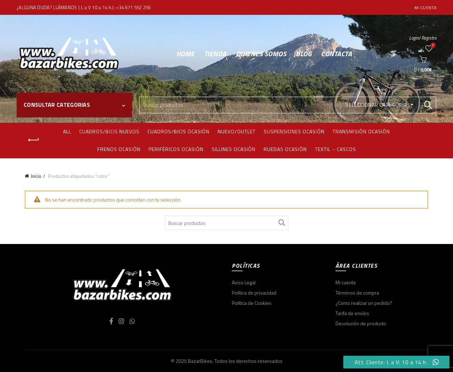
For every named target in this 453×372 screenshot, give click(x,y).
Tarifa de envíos (352, 313)
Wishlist (433, 45)
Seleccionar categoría (376, 105)
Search (427, 105)
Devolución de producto (361, 323)
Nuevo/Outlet (237, 131)
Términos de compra (357, 292)
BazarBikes (200, 361)
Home (185, 53)
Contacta (336, 53)
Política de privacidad (254, 292)
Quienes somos (261, 53)
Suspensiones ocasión (294, 131)
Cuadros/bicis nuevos (109, 131)
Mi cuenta (425, 7)
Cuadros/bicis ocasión (179, 131)
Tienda (215, 53)
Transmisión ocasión (361, 131)
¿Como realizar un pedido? (364, 303)
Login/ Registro (422, 37)
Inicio (36, 176)
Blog (303, 53)
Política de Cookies (251, 303)
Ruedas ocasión (285, 149)
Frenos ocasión (119, 149)
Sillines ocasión (234, 149)
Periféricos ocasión (176, 149)
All (67, 131)
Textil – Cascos (335, 149)
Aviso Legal (244, 282)
